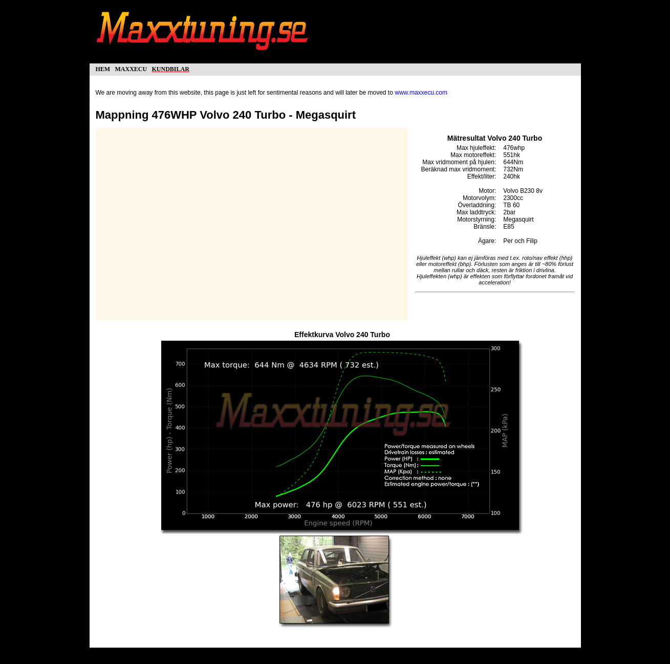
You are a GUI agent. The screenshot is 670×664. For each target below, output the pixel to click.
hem (103, 68)
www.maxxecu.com (421, 92)
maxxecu (131, 68)
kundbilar (170, 68)
